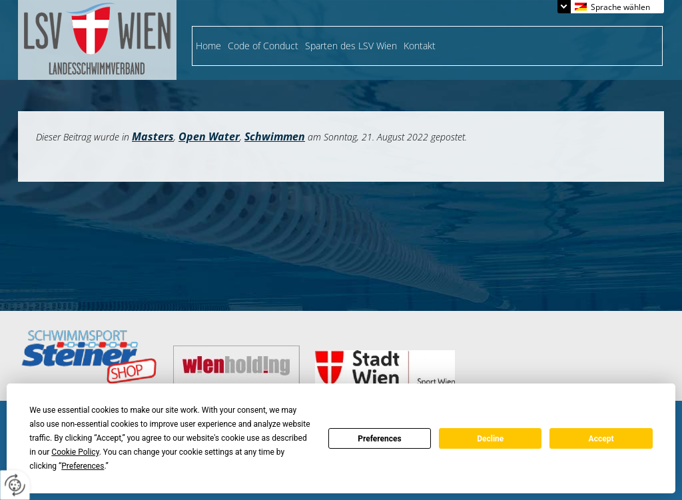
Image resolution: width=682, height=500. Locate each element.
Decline (490, 438)
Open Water (209, 136)
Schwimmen (274, 136)
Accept (601, 438)
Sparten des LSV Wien (351, 45)
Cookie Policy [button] (75, 452)
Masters (153, 136)
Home (208, 45)
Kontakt (420, 45)
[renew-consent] (15, 485)
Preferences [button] (82, 466)
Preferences (380, 438)
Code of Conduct (263, 45)
